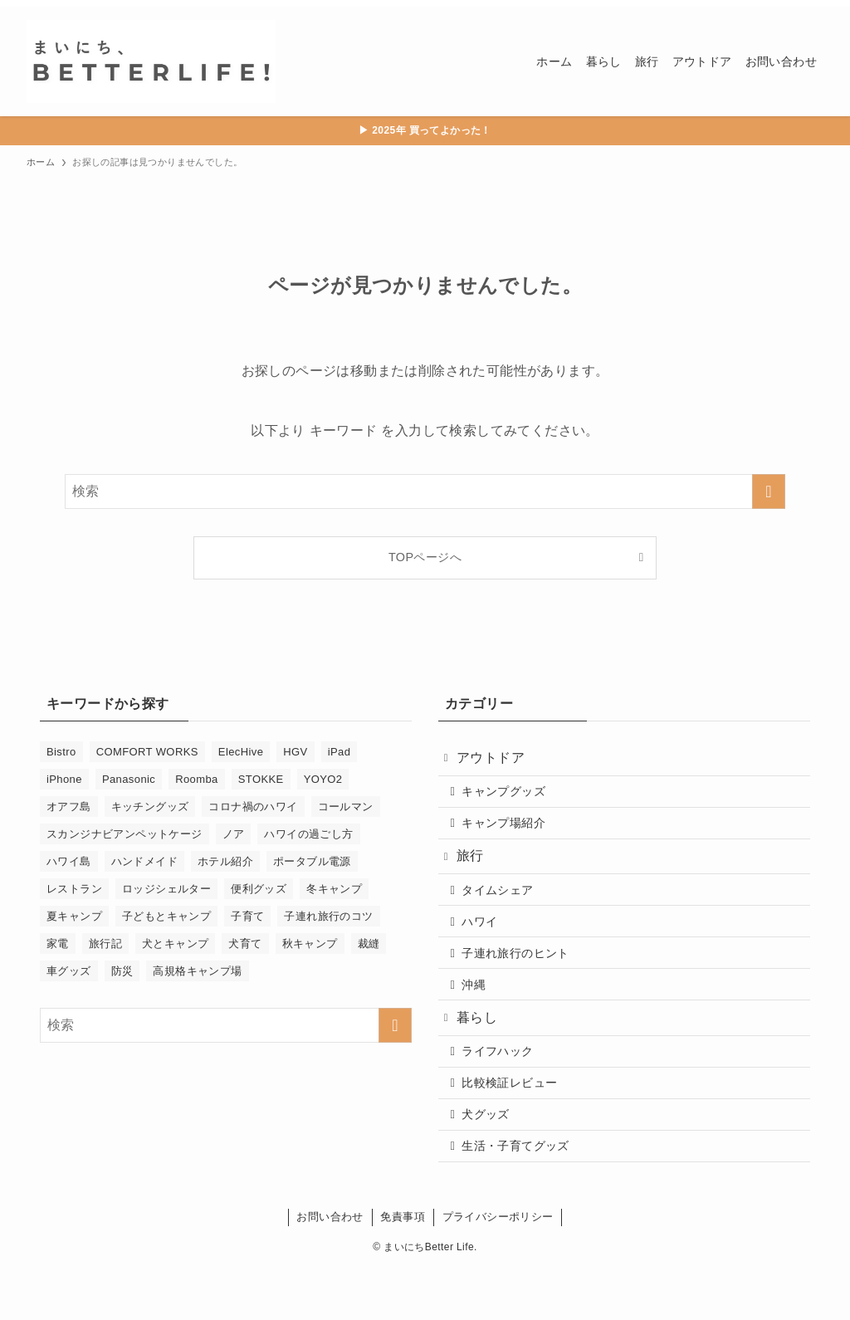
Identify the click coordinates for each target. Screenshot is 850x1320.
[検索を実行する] (768, 491)
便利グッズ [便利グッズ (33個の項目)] (258, 888)
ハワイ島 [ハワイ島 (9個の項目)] (68, 861)
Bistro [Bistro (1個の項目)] (61, 752)
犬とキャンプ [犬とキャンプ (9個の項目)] (175, 943)
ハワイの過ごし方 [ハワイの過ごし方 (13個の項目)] (308, 834)
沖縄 (480, 1014)
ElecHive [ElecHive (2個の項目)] (241, 752)
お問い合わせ (329, 1268)
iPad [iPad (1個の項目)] (339, 752)
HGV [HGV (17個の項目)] (295, 752)
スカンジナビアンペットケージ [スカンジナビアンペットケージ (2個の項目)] (124, 834)
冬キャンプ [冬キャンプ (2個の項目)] (334, 888)
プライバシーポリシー (498, 1268)
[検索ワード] (425, 491)
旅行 (475, 870)
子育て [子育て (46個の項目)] (247, 916)
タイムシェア (504, 908)
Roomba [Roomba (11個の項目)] (196, 779)
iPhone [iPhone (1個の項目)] (64, 779)
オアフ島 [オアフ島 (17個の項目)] (68, 806)
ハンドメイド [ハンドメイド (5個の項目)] (144, 861)
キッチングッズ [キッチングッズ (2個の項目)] (150, 806)
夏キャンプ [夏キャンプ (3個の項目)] (74, 916)
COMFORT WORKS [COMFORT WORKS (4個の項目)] (147, 752)
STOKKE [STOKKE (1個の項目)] (261, 779)
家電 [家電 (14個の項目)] (57, 943)
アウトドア (496, 760)
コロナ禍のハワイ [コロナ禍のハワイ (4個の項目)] (252, 806)
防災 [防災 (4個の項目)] (122, 971)
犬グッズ (492, 1160)
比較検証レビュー (516, 1125)
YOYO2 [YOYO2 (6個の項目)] (323, 779)
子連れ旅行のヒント (522, 978)
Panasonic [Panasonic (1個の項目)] (128, 779)
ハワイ (486, 944)
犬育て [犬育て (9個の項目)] (244, 943)
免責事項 (402, 1268)
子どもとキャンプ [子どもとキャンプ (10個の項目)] (166, 916)
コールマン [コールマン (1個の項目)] (346, 806)
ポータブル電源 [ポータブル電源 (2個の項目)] (312, 861)
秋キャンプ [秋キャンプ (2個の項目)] (310, 943)
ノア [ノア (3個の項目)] (233, 834)
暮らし (482, 1051)
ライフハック (504, 1089)
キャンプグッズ (510, 797)
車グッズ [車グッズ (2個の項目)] (68, 971)
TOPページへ (425, 557)
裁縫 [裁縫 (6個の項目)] (369, 943)
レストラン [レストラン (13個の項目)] (74, 888)
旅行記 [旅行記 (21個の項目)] (105, 943)
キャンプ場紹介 (510, 833)
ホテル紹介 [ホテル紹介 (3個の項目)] (225, 861)
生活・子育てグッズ (522, 1195)
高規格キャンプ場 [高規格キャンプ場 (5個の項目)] (197, 971)
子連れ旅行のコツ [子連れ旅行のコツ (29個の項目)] (328, 916)
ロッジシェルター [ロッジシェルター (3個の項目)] (166, 888)
